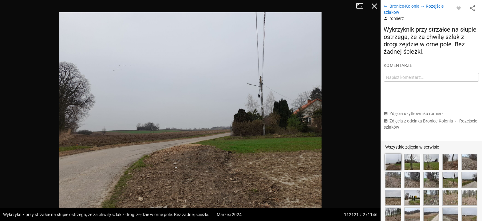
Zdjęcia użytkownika (414, 113)
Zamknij (374, 6)
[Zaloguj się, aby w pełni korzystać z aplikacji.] (459, 8)
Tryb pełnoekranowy (362, 6)
